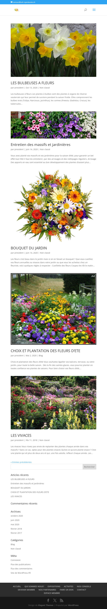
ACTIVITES (68, 586)
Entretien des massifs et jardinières (40, 144)
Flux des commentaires (21, 568)
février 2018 (16, 528)
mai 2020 (15, 524)
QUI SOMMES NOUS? (34, 586)
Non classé (45, 87)
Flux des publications (21, 564)
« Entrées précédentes (21, 462)
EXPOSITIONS (54, 586)
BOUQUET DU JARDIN (29, 247)
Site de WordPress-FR (21, 573)
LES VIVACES (21, 435)
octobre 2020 (17, 515)
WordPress (73, 605)
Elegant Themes (45, 605)
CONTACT (81, 589)
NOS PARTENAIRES (47, 589)
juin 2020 (15, 520)
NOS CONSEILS (84, 586)
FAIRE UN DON (66, 589)
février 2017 (16, 533)
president (19, 87)
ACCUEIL (17, 586)
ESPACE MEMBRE (52, 593)
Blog (41, 355)
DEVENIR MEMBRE (26, 589)
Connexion (16, 560)
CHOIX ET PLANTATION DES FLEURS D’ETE (45, 350)
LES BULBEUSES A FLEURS (32, 82)
